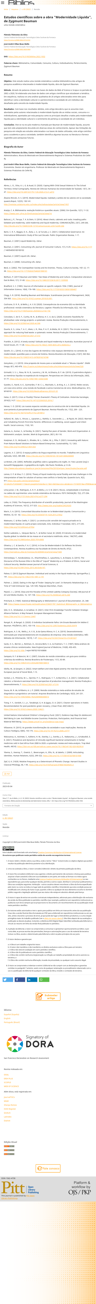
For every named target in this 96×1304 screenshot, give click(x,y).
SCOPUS (7, 1082)
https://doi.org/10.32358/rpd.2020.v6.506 (22, 323)
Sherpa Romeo (10, 1105)
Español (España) (11, 1014)
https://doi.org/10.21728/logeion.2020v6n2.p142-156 (27, 311)
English (7, 1018)
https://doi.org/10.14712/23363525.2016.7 (34, 400)
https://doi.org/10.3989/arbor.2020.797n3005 (24, 539)
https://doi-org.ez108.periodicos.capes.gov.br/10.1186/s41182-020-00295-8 (50, 746)
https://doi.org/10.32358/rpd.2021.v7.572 (22, 335)
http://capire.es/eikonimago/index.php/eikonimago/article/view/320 (53, 366)
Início (6, 9)
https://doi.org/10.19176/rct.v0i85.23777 (52, 731)
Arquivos (14, 9)
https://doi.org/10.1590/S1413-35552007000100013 (26, 663)
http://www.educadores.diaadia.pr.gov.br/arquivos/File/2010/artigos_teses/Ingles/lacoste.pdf (45, 468)
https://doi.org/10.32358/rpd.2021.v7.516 (40, 684)
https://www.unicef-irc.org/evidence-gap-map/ (43, 721)
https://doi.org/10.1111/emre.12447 (20, 616)
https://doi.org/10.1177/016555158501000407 (56, 289)
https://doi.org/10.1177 (82, 247)
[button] (8, 979)
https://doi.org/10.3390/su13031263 (20, 447)
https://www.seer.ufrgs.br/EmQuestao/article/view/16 (28, 213)
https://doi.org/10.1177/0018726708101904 (62, 755)
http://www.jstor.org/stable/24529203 (54, 505)
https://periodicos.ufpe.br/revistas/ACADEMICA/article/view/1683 (33, 552)
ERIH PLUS (8, 1078)
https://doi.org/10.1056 (14, 650)
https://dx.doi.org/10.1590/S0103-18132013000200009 (50, 456)
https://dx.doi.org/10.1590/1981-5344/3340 (29, 379)
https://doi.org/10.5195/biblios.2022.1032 (27, 56)
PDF (8, 774)
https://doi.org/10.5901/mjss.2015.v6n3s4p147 (24, 567)
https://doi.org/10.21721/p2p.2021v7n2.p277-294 (25, 496)
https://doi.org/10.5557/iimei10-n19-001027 (57, 638)
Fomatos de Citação (12, 805)
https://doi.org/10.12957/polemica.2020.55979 (56, 625)
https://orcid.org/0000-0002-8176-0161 (17, 40)
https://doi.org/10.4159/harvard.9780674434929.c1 (51, 765)
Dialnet (7, 1120)
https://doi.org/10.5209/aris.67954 (19, 527)
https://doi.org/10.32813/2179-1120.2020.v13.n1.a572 (30, 192)
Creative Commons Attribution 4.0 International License (59, 852)
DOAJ (6, 1074)
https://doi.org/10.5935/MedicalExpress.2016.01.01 (35, 391)
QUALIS (7, 1113)
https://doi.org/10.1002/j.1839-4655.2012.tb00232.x (47, 345)
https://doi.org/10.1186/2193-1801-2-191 (26, 577)
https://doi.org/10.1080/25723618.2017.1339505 (47, 280)
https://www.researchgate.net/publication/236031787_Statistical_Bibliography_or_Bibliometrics (50, 604)
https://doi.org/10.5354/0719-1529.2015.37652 (41, 514)
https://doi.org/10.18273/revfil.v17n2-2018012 (24, 413)
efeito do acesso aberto (53, 918)
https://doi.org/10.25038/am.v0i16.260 (53, 595)
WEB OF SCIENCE (11, 1086)
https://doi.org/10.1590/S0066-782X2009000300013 (26, 697)
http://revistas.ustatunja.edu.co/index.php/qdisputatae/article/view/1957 (36, 204)
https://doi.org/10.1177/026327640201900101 (27, 271)
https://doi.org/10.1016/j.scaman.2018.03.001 (32, 298)
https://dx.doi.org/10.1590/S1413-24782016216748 (26, 357)
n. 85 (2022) (26, 9)
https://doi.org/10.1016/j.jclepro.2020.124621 (24, 709)
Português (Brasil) (12, 1022)
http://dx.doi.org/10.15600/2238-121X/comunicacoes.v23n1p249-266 (34, 226)
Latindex (8, 1116)
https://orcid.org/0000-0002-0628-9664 (17, 49)
